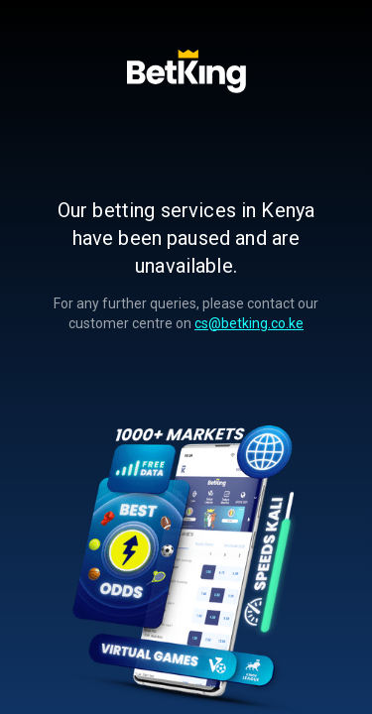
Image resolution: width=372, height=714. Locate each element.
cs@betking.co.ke (249, 323)
